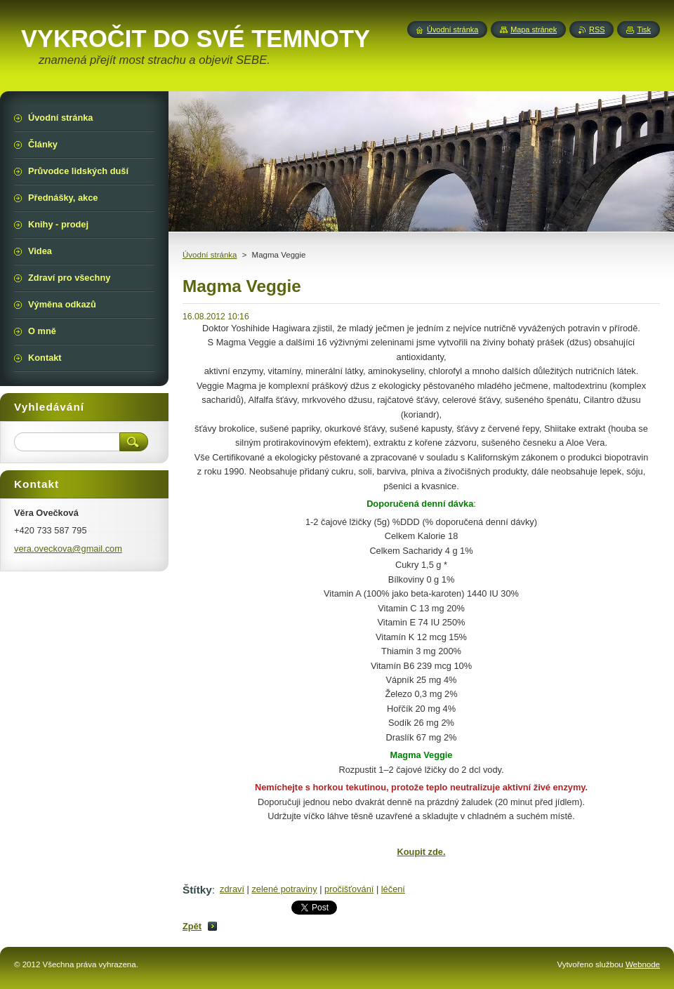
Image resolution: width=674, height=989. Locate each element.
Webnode (643, 964)
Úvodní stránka (210, 255)
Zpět (192, 926)
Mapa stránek (533, 29)
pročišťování (349, 889)
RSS (596, 29)
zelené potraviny (284, 889)
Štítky (197, 890)
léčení (393, 889)
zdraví (232, 889)
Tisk (644, 29)
